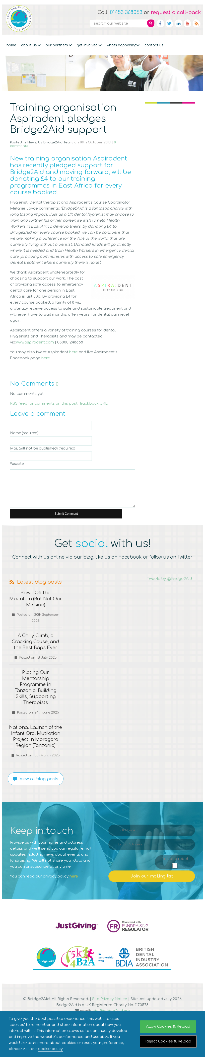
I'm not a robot (174, 865)
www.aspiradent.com (35, 342)
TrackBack (93, 403)
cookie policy (50, 1049)
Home (11, 43)
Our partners (59, 43)
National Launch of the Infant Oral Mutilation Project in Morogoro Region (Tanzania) (35, 739)
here (73, 352)
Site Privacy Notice (109, 1005)
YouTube (187, 23)
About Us (31, 43)
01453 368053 (126, 12)
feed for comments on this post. (44, 403)
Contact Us (154, 43)
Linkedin (178, 23)
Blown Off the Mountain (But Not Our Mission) (35, 598)
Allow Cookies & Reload (168, 1026)
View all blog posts (35, 785)
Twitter (169, 23)
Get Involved (89, 43)
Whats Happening (123, 43)
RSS (196, 23)
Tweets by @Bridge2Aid (169, 579)
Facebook (160, 23)
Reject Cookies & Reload (168, 1041)
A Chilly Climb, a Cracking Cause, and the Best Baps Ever (35, 641)
